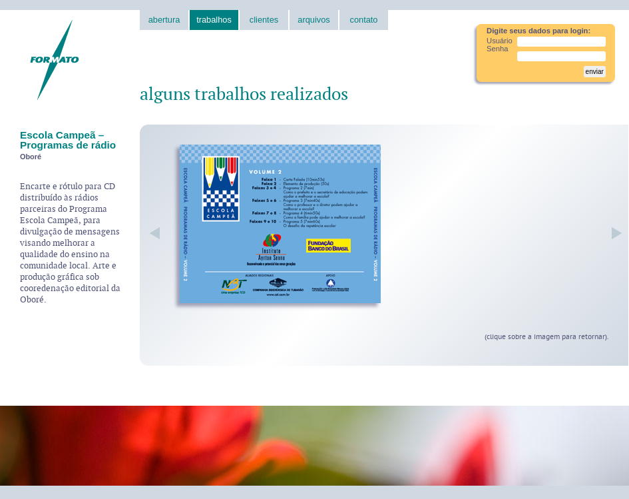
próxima (613, 233)
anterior (155, 233)
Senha (497, 49)
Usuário (500, 41)
